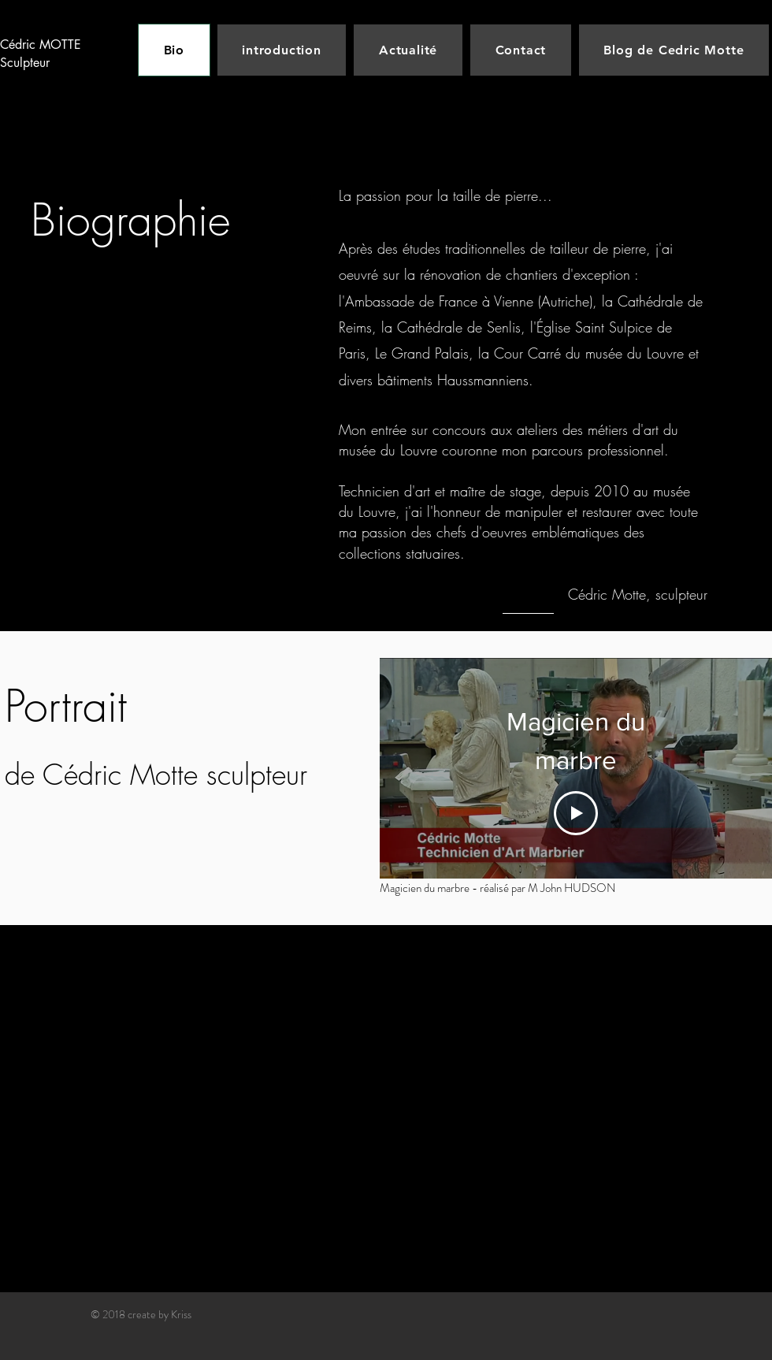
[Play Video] (576, 813)
